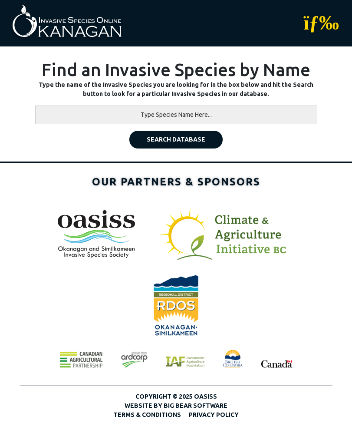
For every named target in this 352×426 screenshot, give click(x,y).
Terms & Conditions (147, 414)
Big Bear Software (195, 405)
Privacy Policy (214, 414)
